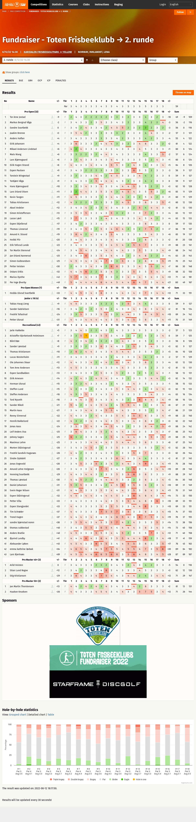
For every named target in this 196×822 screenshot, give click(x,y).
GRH (30, 80)
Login (163, 4)
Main (4, 11)
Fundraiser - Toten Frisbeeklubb (58, 39)
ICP (48, 80)
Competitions (39, 4)
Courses (73, 4)
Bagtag (118, 4)
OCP (40, 80)
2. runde (139, 39)
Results (9, 80)
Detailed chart (36, 714)
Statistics (57, 4)
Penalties (61, 80)
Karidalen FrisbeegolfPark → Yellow (48, 51)
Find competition (17, 11)
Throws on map (183, 92)
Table (51, 714)
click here (25, 72)
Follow (180, 12)
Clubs (86, 4)
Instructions (102, 4)
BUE (21, 80)
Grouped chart (17, 714)
